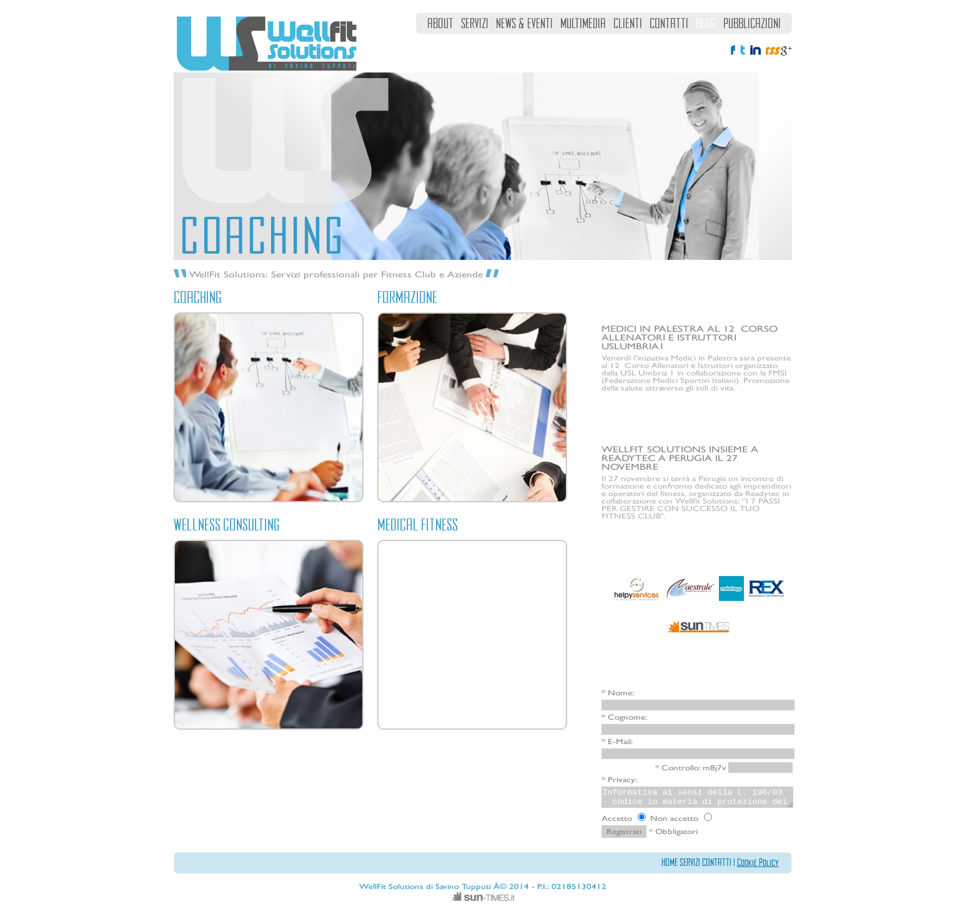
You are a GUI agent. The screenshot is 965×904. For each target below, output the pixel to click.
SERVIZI (474, 23)
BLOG (706, 23)
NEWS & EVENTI (524, 23)
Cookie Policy (758, 862)
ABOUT (440, 23)
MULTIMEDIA (583, 23)
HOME (669, 862)
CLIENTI (627, 23)
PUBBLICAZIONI (752, 23)
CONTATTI (669, 23)
